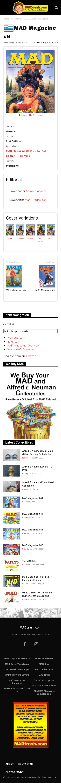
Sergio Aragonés (36, 191)
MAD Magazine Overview (23, 345)
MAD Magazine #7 (45, 278)
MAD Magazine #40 (32, 545)
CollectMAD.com (32, 115)
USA (10, 238)
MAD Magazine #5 (16, 278)
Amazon (31, 356)
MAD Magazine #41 (32, 529)
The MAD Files (29, 561)
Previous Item (16, 337)
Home (6, 18)
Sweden (51, 238)
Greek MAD (16, 18)
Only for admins (14, 307)
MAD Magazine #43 (32, 498)
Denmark (20, 238)
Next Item (13, 341)
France (25, 458)
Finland (30, 238)
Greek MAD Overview (21, 349)
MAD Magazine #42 (32, 514)
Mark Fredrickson (36, 199)
